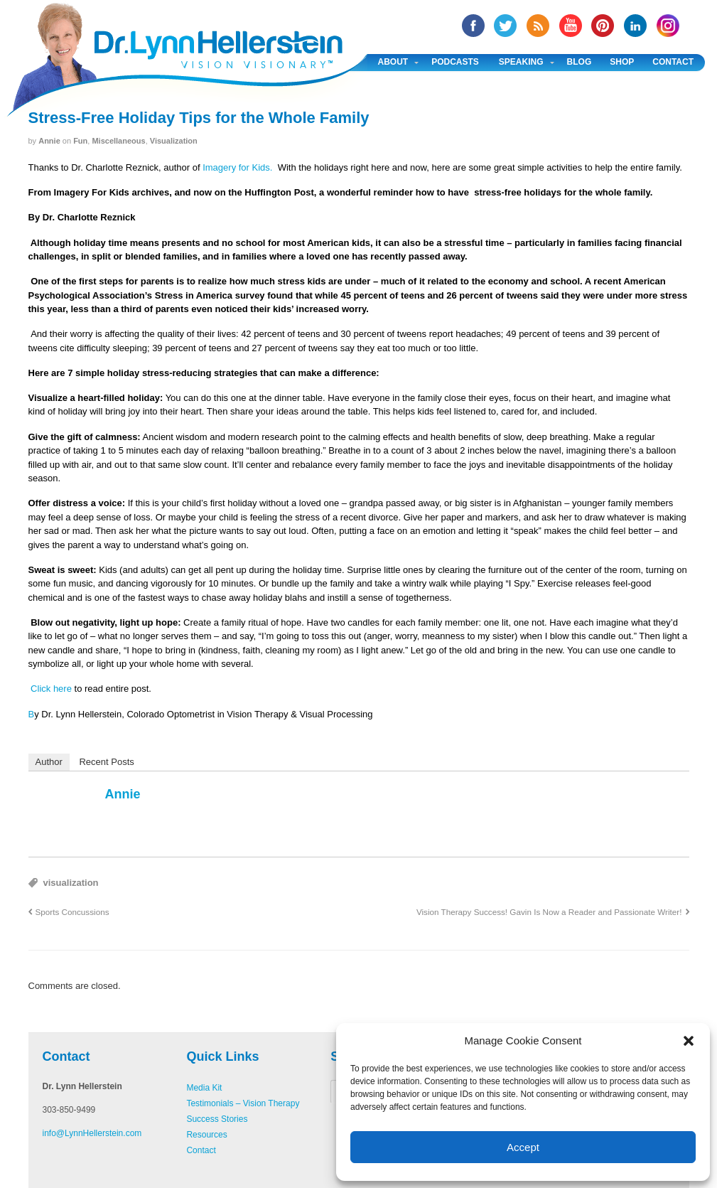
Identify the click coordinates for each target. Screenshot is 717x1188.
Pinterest (602, 25)
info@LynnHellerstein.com (92, 1133)
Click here (50, 688)
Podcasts (455, 62)
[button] (688, 1041)
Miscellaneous (118, 141)
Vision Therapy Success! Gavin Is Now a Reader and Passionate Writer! (549, 911)
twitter (505, 25)
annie (49, 141)
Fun (80, 141)
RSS (538, 25)
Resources (206, 1135)
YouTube (570, 25)
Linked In (635, 25)
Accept (523, 1147)
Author (49, 761)
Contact (673, 62)
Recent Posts (106, 761)
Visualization (174, 141)
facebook (473, 25)
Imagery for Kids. (237, 167)
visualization (71, 882)
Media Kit (204, 1088)
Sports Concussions (72, 911)
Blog (579, 62)
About (393, 62)
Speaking (521, 62)
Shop (622, 62)
